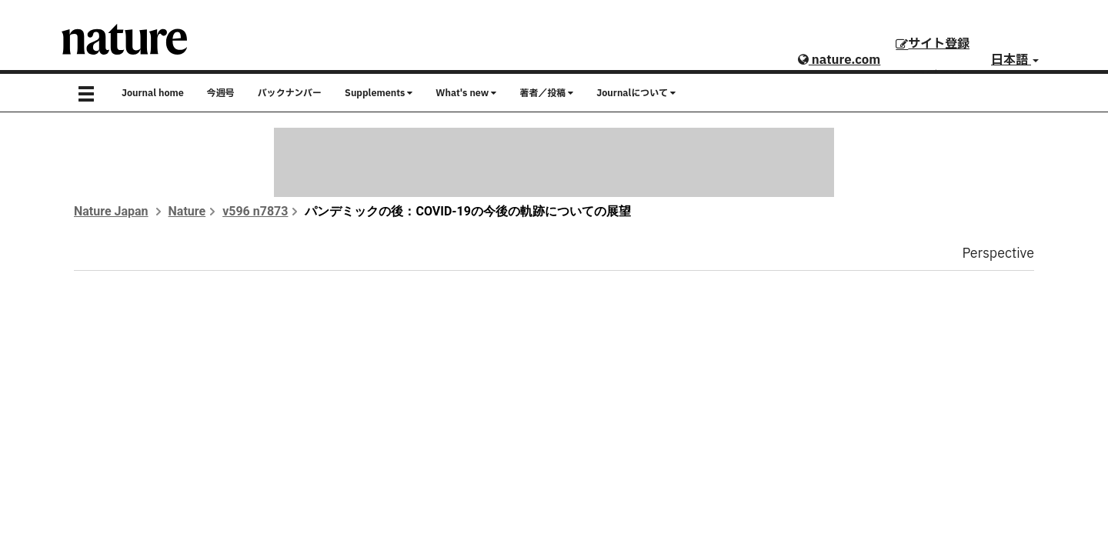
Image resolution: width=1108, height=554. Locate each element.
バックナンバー (290, 93)
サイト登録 (933, 44)
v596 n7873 (255, 211)
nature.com (839, 60)
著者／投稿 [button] (546, 93)
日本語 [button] (1015, 60)
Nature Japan (111, 211)
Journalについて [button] (636, 93)
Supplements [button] (378, 93)
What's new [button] (466, 93)
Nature (187, 211)
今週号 (221, 93)
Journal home (153, 93)
